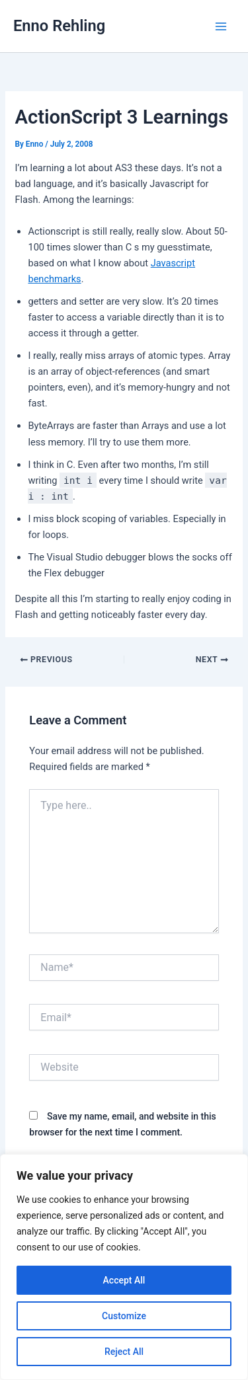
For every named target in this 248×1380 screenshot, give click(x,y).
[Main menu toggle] (221, 26)
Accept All (124, 1280)
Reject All (124, 1351)
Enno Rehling (59, 26)
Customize (124, 1316)
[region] (124, 1267)
